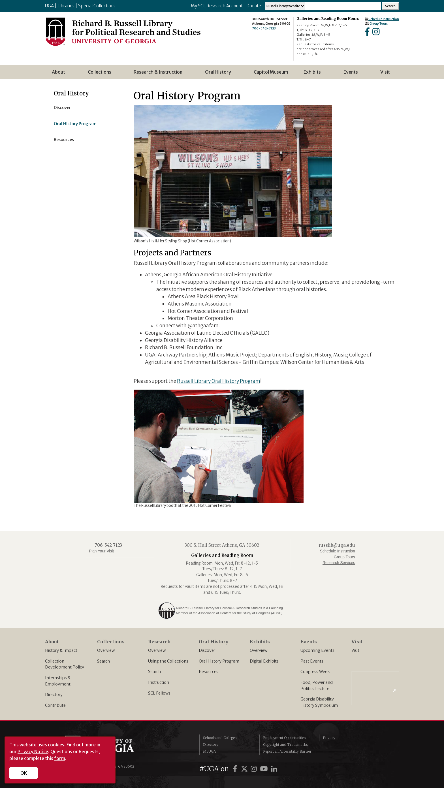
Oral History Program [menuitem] (75, 123)
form (59, 758)
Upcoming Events (317, 650)
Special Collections (97, 5)
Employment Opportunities (284, 738)
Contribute (55, 705)
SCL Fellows (159, 693)
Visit (355, 650)
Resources (208, 671)
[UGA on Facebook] (236, 768)
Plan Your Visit (101, 551)
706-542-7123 (264, 28)
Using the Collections (168, 661)
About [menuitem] (60, 74)
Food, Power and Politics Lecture (316, 685)
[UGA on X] (245, 768)
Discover (207, 650)
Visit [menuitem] (385, 72)
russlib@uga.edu (337, 545)
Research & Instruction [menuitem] (160, 74)
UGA (49, 5)
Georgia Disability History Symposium (319, 702)
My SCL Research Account (217, 5)
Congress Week (315, 671)
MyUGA (209, 751)
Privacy (329, 738)
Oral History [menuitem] (219, 74)
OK (23, 773)
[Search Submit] (390, 6)
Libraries (65, 5)
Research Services (339, 563)
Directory (54, 694)
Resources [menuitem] (64, 139)
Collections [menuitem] (101, 74)
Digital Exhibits (264, 661)
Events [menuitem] (352, 74)
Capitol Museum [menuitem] (271, 72)
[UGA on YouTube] (265, 768)
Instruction (158, 682)
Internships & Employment (58, 681)
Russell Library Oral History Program (218, 381)
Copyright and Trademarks (285, 744)
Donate (253, 5)
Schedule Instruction (383, 19)
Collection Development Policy (64, 664)
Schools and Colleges (219, 738)
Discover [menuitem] (62, 107)
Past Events (311, 661)
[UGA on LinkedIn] (274, 768)
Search (103, 661)
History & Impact (61, 650)
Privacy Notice (33, 751)
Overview (106, 650)
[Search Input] (343, 6)
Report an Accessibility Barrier (287, 751)
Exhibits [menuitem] (314, 74)
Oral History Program (219, 661)
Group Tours (379, 23)
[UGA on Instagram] (254, 768)
